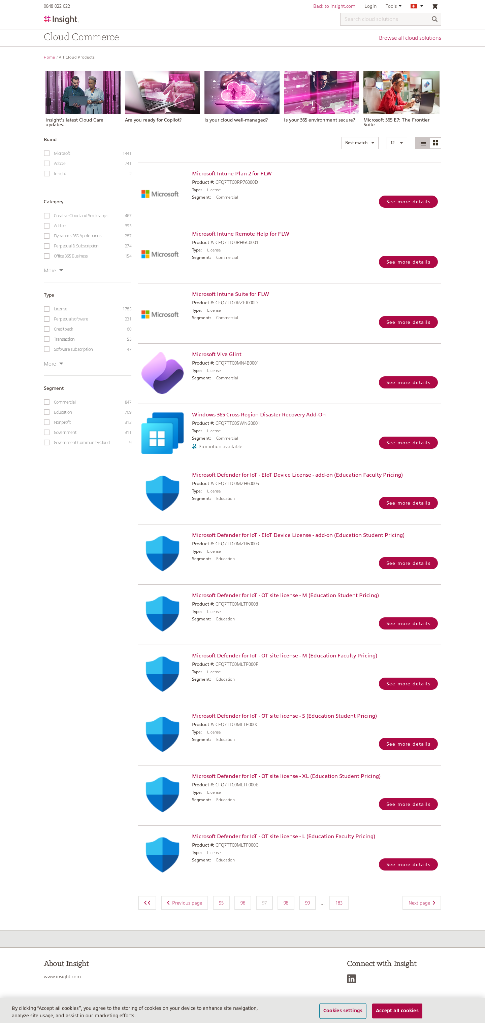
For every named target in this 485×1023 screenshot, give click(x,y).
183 (339, 903)
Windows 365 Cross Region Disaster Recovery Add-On (259, 414)
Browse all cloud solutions (410, 38)
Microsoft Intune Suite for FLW (230, 294)
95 (221, 903)
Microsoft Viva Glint (216, 354)
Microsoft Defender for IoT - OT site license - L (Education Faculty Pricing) (283, 836)
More (53, 271)
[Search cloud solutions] (390, 19)
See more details (408, 201)
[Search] (435, 19)
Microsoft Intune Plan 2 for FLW (232, 173)
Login (370, 6)
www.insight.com (62, 976)
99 (307, 903)
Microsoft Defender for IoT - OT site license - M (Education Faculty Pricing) (284, 655)
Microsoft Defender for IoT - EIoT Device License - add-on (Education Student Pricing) (298, 535)
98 (286, 903)
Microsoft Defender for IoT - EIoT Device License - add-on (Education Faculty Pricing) (297, 475)
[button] (360, 143)
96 (242, 903)
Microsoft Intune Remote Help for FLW (240, 234)
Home (49, 57)
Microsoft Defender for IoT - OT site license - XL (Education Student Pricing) (286, 776)
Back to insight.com (334, 6)
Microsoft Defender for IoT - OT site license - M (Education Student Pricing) (285, 595)
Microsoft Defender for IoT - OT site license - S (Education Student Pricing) (284, 716)
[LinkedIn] (353, 978)
